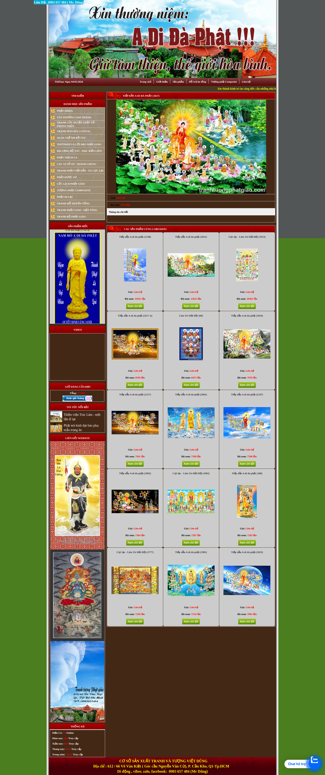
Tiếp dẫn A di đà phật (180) (247, 473)
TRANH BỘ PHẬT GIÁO (71, 216)
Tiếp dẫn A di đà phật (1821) (191, 236)
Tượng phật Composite (224, 81)
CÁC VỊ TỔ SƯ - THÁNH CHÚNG (76, 164)
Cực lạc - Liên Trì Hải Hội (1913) (247, 236)
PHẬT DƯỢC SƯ (67, 177)
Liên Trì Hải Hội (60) (191, 315)
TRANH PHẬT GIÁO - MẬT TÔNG (77, 210)
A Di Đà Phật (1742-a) (77, 237)
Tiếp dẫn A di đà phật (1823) (247, 552)
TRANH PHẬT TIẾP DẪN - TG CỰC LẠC (80, 170)
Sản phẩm (178, 81)
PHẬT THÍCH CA (67, 157)
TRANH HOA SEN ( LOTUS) (73, 131)
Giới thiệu (162, 81)
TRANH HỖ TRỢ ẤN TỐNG (73, 203)
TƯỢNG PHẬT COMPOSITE (74, 190)
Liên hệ (246, 81)
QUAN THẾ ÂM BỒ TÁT (71, 137)
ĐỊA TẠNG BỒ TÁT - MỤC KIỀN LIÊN (79, 150)
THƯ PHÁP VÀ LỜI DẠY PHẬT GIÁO (79, 144)
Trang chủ (145, 81)
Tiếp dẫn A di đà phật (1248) (135, 236)
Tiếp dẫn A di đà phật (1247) (247, 394)
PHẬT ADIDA (65, 110)
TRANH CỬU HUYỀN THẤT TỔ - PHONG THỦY (76, 124)
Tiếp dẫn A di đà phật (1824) (247, 315)
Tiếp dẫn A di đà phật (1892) (135, 473)
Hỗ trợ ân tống (197, 81)
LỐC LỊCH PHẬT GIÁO (71, 183)
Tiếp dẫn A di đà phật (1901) (191, 552)
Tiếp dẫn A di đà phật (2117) (135, 394)
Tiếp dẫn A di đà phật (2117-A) (135, 315)
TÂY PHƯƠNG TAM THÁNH (74, 117)
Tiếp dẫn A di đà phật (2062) (191, 394)
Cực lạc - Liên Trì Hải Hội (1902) (191, 473)
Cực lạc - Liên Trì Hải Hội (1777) (135, 552)
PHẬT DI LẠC (65, 196)
